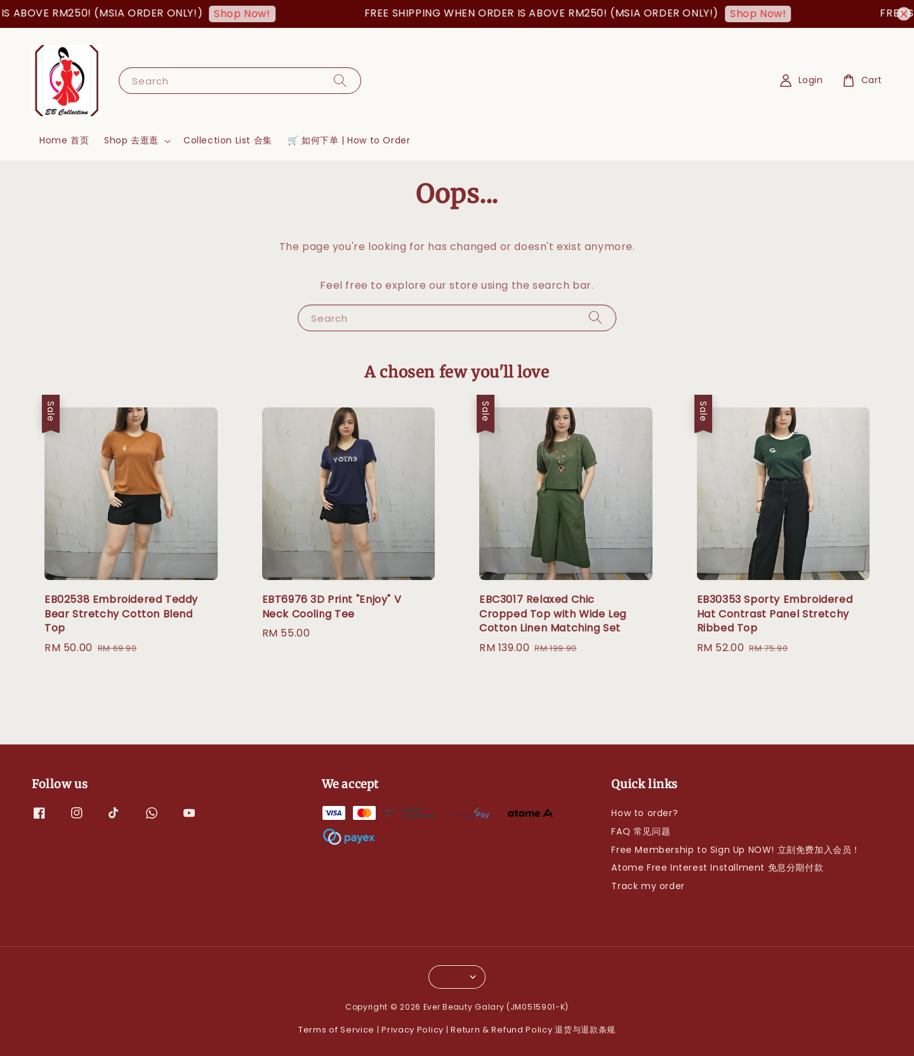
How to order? (644, 813)
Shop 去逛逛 (131, 140)
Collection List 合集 (227, 140)
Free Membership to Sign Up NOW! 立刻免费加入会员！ (736, 849)
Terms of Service (336, 1030)
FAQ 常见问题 (640, 831)
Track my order (647, 886)
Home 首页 (64, 140)
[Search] (340, 80)
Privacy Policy (412, 1030)
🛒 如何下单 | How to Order (349, 140)
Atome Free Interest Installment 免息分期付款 (717, 867)
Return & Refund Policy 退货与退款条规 (533, 1030)
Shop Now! (251, 13)
